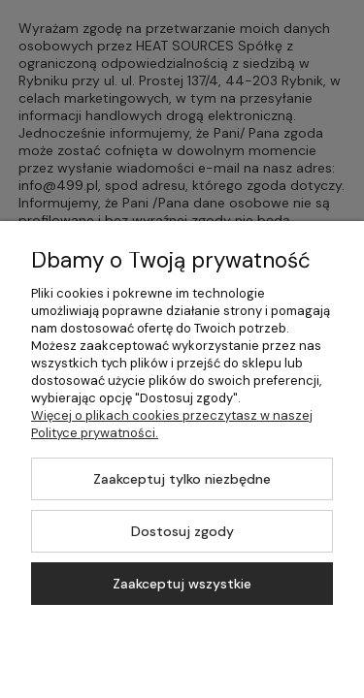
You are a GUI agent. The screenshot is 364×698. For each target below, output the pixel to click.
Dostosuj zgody (182, 531)
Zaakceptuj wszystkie (182, 583)
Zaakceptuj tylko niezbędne (182, 479)
